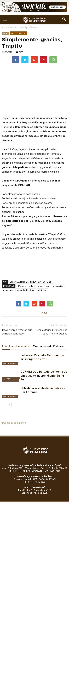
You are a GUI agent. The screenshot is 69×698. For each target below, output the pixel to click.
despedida (58, 286)
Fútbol (13, 27)
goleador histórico (25, 290)
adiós (31, 286)
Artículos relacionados (16, 346)
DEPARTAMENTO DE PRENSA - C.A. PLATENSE (30, 282)
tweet (44, 312)
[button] (64, 19)
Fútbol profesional (29, 27)
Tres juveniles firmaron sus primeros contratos (17, 331)
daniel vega (43, 286)
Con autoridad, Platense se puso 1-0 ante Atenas (52, 331)
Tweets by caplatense (14, 422)
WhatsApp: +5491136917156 (46, 471)
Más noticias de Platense (48, 346)
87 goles (22, 286)
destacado (8, 290)
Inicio (4, 27)
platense (42, 290)
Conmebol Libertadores (7, 379)
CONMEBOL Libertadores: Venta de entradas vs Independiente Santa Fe (44, 375)
